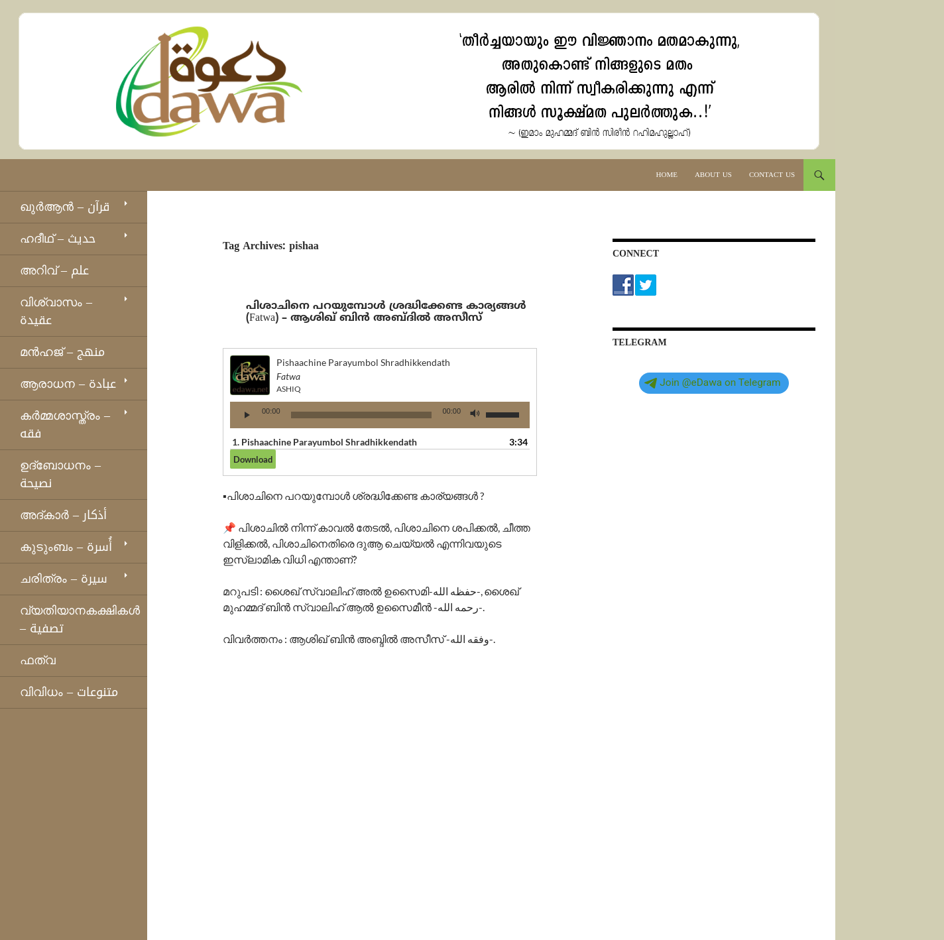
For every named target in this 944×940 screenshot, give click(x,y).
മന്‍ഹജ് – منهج (62, 352)
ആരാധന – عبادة (68, 384)
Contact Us (772, 175)
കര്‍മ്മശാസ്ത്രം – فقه (65, 424)
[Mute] (475, 415)
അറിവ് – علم (54, 270)
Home (667, 175)
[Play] (247, 415)
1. (324, 441)
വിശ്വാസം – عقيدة (56, 311)
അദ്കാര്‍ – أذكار (63, 515)
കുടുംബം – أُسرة (66, 547)
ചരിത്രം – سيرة (63, 578)
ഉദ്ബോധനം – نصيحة (60, 474)
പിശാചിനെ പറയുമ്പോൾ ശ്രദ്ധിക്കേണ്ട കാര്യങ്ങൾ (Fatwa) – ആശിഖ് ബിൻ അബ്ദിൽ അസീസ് (386, 312)
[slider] (361, 415)
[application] (380, 415)
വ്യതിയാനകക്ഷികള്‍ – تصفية (80, 619)
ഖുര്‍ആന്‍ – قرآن (65, 207)
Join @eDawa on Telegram (712, 382)
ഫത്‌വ (38, 660)
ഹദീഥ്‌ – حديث (57, 238)
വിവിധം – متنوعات (69, 692)
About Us (713, 175)
